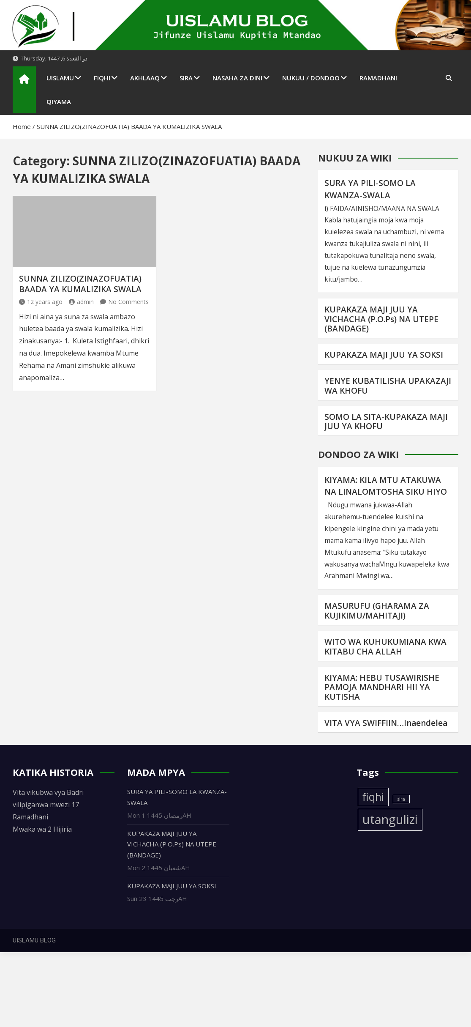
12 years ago (41, 302)
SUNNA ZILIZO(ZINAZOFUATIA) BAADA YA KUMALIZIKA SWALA (80, 284)
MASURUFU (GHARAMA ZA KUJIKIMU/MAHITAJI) (376, 610)
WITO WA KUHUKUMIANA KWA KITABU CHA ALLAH (385, 646)
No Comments (128, 302)
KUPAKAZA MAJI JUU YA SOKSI (383, 354)
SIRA (186, 78)
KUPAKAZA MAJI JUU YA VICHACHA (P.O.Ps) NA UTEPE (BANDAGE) (381, 319)
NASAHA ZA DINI (237, 78)
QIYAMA (58, 101)
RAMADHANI (378, 78)
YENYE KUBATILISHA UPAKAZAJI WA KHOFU (387, 385)
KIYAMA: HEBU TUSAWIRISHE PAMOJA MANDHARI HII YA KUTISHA (381, 687)
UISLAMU (60, 78)
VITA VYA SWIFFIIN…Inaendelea (385, 723)
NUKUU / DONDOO (311, 78)
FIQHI (102, 78)
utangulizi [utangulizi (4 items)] (390, 819)
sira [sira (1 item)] (401, 799)
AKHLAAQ (145, 78)
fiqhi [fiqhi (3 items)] (373, 797)
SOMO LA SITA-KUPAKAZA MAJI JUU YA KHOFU (386, 421)
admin (81, 302)
